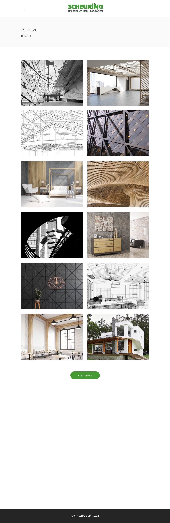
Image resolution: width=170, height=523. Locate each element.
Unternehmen (29, 461)
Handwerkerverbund (33, 473)
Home (24, 36)
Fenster (26, 449)
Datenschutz (28, 484)
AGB (23, 496)
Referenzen (28, 467)
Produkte (26, 455)
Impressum (27, 490)
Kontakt (26, 478)
